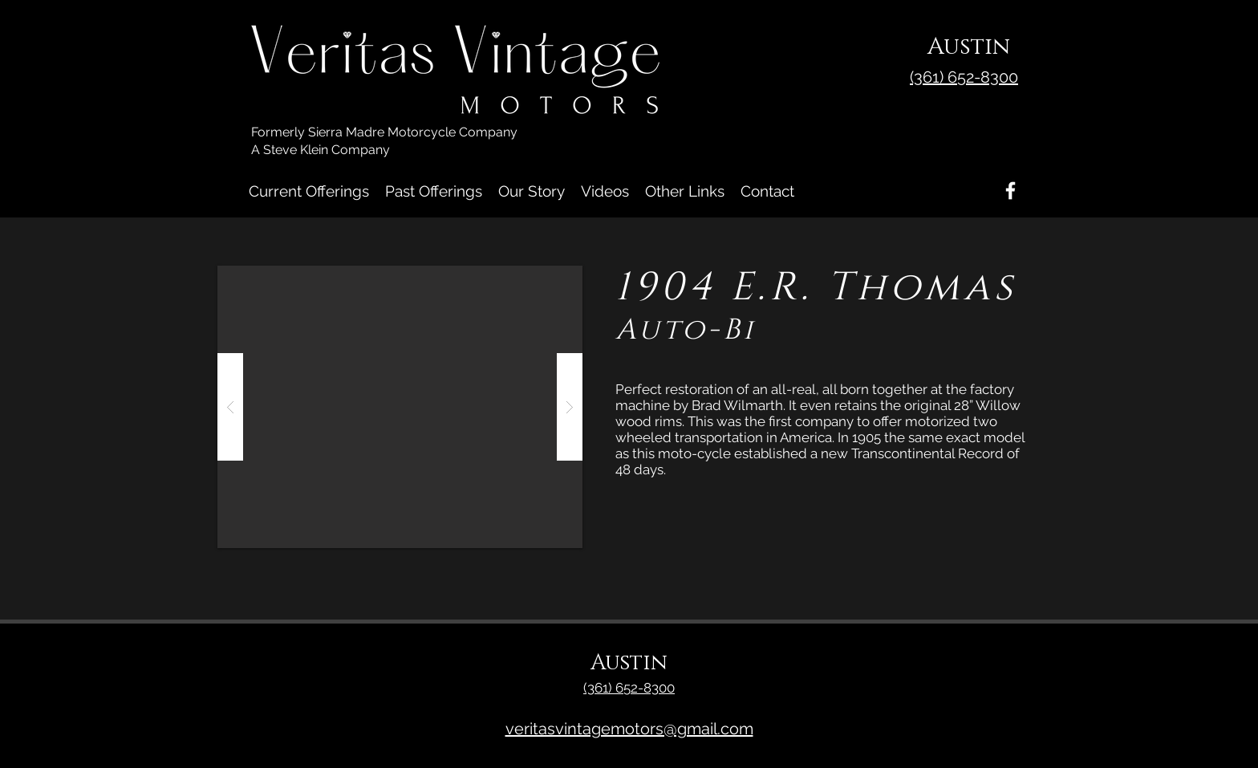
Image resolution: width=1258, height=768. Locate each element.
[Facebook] (1010, 190)
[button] (399, 407)
